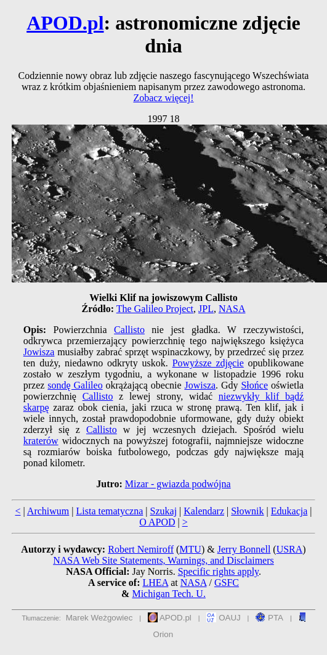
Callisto (129, 329)
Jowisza (39, 352)
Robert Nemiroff (141, 549)
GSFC (226, 582)
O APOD (157, 522)
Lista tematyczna (109, 511)
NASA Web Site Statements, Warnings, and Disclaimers (163, 560)
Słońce (254, 385)
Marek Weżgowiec (99, 617)
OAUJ (223, 617)
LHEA (155, 582)
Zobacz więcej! (163, 98)
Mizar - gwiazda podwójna (178, 484)
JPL (206, 308)
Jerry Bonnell (244, 549)
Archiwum (48, 511)
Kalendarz (204, 511)
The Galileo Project (154, 308)
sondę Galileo (74, 385)
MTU (190, 549)
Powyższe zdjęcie (208, 363)
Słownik (247, 511)
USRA (290, 549)
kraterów (41, 440)
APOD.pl (64, 23)
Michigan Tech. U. (168, 593)
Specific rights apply (218, 571)
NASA (232, 308)
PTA (269, 617)
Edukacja (289, 511)
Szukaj (163, 511)
